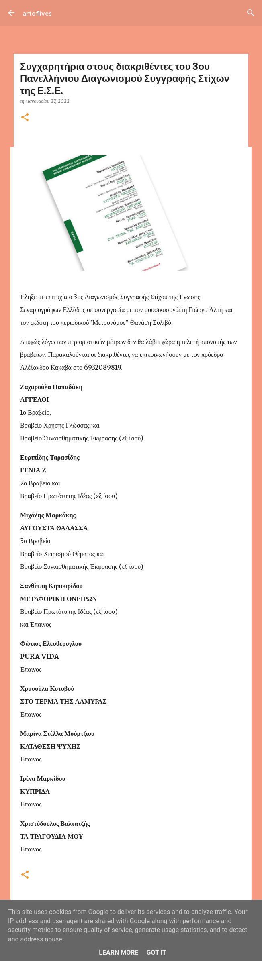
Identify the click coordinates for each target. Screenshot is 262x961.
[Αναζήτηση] (251, 12)
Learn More (118, 952)
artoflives (37, 13)
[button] (25, 117)
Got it (156, 952)
